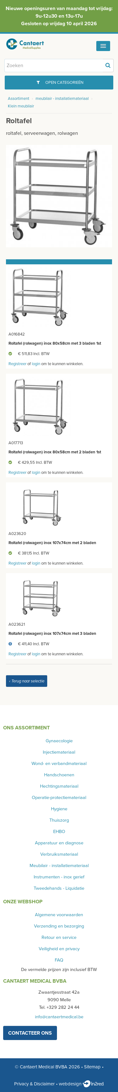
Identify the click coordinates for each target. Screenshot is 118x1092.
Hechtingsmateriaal (59, 786)
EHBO (59, 831)
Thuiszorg (59, 820)
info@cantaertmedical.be (59, 1017)
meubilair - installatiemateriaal (62, 98)
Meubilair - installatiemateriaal (59, 865)
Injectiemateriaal (59, 752)
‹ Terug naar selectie (26, 681)
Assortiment (18, 98)
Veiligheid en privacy (59, 948)
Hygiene (59, 809)
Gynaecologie (59, 741)
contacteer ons (30, 1033)
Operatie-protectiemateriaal (59, 797)
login (36, 363)
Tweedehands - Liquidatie (59, 888)
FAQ (59, 960)
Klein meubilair (21, 106)
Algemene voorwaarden (59, 914)
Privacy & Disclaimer (34, 1084)
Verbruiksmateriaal (59, 854)
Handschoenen (59, 775)
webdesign (81, 1084)
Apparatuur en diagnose (59, 843)
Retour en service (59, 937)
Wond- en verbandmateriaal (59, 763)
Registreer (17, 363)
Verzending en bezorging (59, 926)
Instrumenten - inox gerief (59, 877)
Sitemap (92, 1067)
